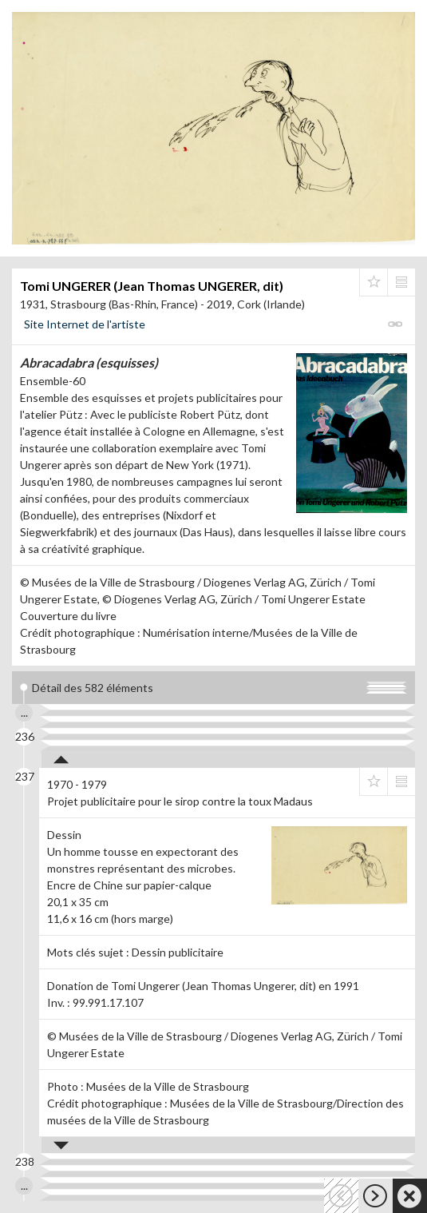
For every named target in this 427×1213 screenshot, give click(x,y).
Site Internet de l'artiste (84, 324)
